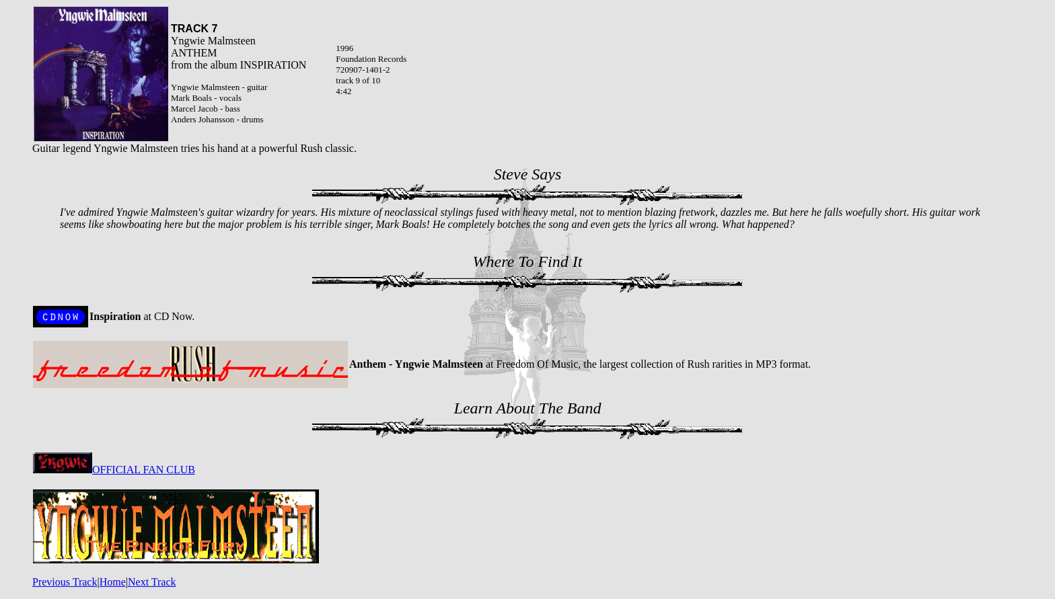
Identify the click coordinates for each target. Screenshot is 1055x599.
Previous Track (64, 582)
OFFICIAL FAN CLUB (114, 469)
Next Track (152, 582)
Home (113, 582)
